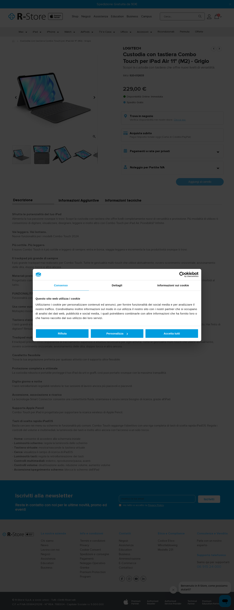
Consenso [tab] (61, 285)
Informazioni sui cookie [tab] (173, 285)
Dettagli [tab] (117, 285)
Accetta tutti (172, 333)
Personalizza (117, 333)
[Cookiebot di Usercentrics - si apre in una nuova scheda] (182, 274)
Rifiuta (62, 333)
